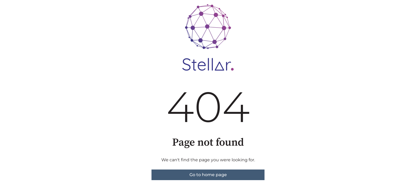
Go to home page (208, 174)
